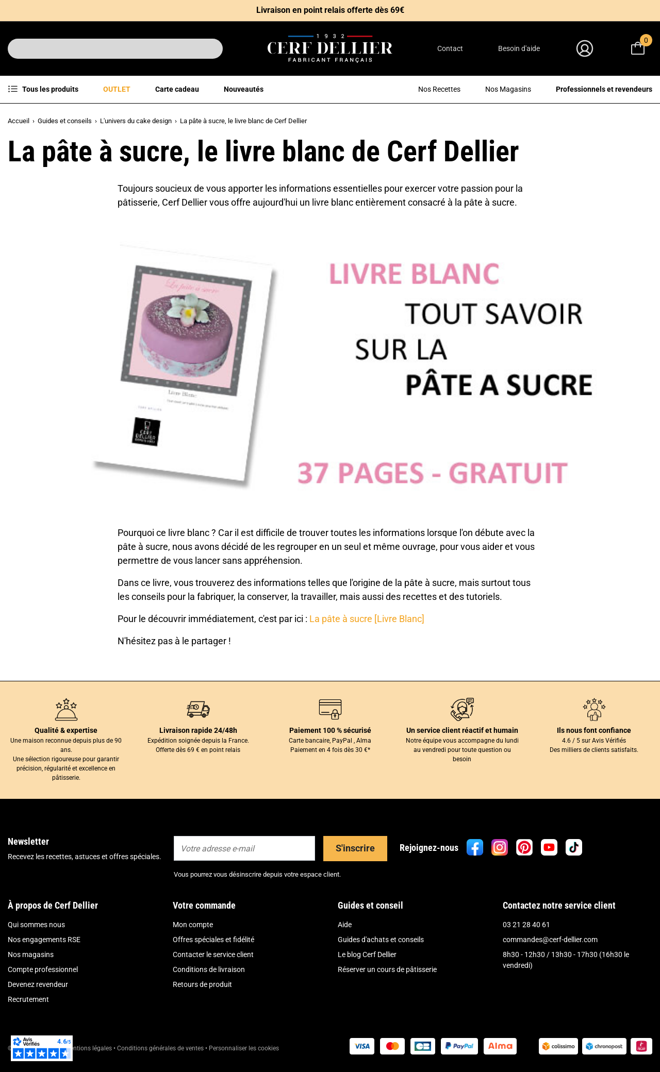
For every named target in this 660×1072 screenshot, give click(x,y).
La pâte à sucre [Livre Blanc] (366, 618)
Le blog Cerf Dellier (367, 954)
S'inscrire (355, 848)
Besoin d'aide (519, 48)
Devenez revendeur (38, 984)
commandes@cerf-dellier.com (550, 939)
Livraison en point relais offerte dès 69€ (330, 10)
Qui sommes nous (36, 924)
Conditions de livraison (209, 969)
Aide (345, 924)
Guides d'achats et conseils (381, 939)
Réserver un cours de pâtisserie (387, 969)
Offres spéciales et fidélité (213, 939)
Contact (450, 48)
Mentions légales (88, 1048)
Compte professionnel (43, 969)
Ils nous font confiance (594, 730)
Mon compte (193, 924)
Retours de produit (202, 984)
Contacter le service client (213, 954)
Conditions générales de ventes (160, 1048)
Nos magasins (31, 954)
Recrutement (28, 999)
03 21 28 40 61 (526, 924)
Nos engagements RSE (44, 939)
